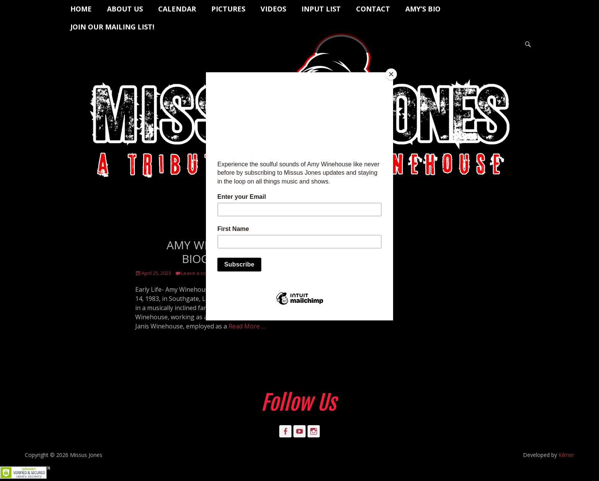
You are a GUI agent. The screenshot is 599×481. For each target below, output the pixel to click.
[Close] (391, 74)
